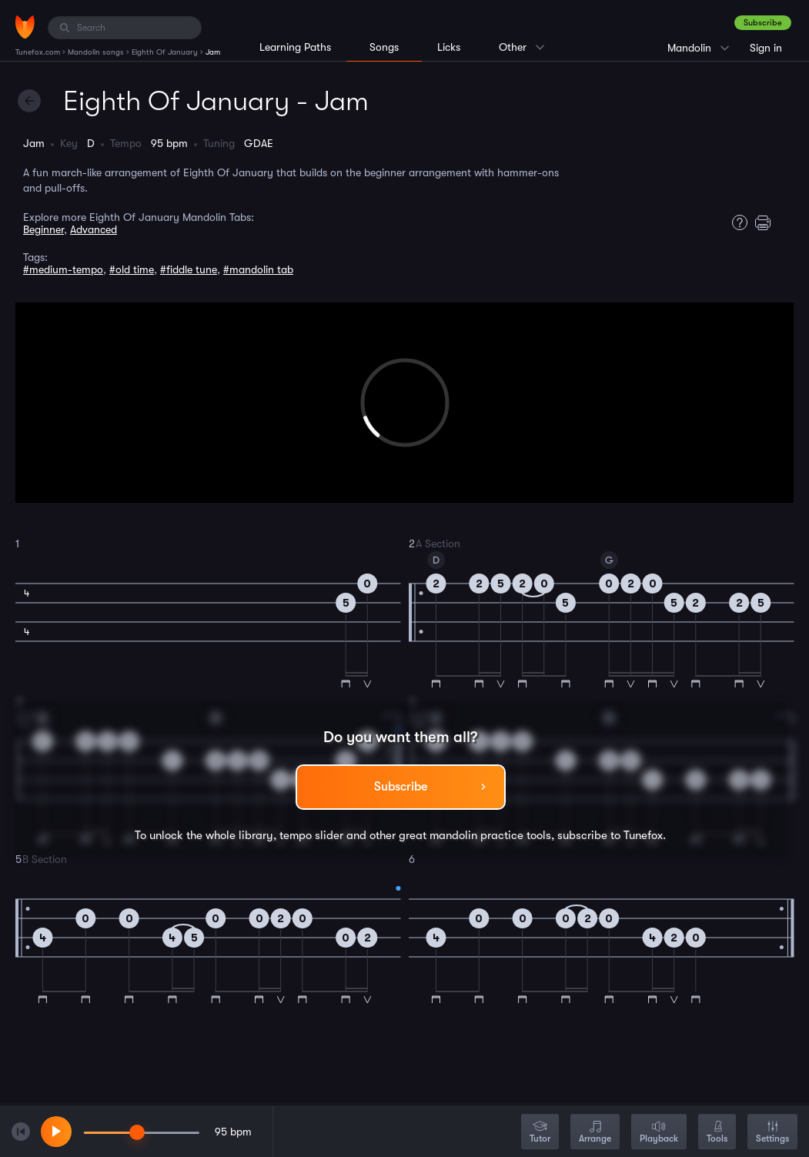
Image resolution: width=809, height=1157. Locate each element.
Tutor (540, 1133)
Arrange (595, 1133)
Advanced (93, 229)
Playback (659, 1133)
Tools (717, 1133)
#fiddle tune (188, 269)
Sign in (766, 48)
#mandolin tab (258, 269)
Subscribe (763, 23)
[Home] (25, 26)
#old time (131, 269)
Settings (772, 1133)
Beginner (43, 229)
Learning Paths (295, 47)
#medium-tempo (63, 269)
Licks (448, 47)
